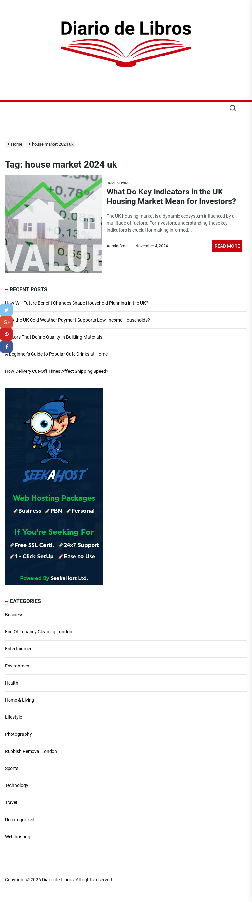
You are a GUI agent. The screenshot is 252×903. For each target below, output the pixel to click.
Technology (16, 785)
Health (11, 683)
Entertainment (19, 648)
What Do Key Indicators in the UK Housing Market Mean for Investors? (171, 196)
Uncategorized (19, 819)
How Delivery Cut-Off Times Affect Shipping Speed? (56, 371)
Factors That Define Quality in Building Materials (53, 337)
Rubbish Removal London (31, 751)
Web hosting (17, 836)
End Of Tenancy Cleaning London (38, 631)
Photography (18, 734)
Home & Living (19, 700)
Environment (18, 665)
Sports (11, 768)
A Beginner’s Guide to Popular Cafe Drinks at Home (56, 354)
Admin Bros (117, 246)
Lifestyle (13, 717)
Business (14, 614)
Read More (227, 246)
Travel (11, 802)
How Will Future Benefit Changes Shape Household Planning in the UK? (76, 302)
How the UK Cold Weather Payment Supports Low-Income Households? (77, 320)
